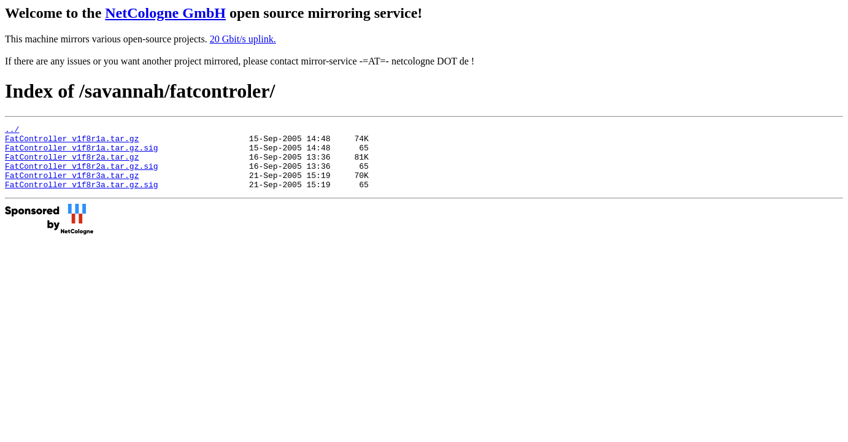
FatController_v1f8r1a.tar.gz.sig (81, 152)
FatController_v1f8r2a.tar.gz (72, 163)
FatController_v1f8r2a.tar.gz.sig (81, 174)
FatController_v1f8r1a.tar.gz (72, 141)
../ (12, 130)
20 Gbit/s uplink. (243, 39)
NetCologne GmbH (165, 13)
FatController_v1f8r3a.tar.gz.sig (81, 197)
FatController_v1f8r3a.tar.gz (72, 186)
